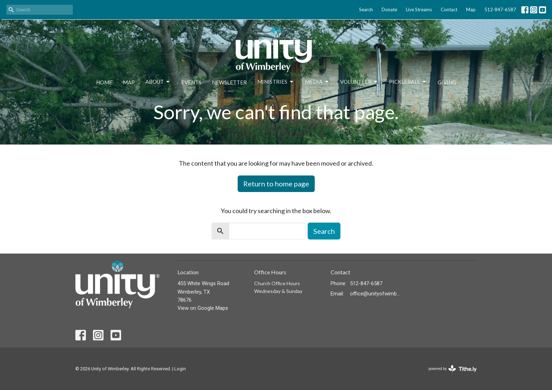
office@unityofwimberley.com (375, 293)
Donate (389, 9)
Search (366, 9)
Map (471, 9)
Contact (449, 9)
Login (180, 368)
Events (191, 82)
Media (317, 81)
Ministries (275, 81)
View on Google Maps (202, 308)
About (158, 81)
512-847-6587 (500, 9)
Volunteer (359, 81)
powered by (452, 368)
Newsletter (229, 82)
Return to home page (276, 183)
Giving (447, 82)
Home (104, 82)
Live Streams (419, 9)
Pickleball (408, 81)
